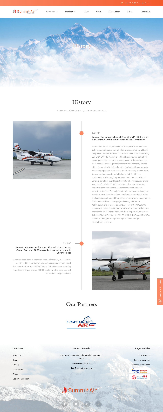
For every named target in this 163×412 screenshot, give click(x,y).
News (98, 12)
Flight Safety (114, 12)
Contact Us (145, 12)
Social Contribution (21, 379)
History (16, 364)
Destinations (71, 12)
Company (52, 12)
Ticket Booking (143, 355)
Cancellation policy (142, 360)
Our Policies (18, 369)
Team (15, 360)
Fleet (86, 12)
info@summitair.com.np (81, 368)
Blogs (15, 374)
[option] (81, 53)
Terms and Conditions (140, 364)
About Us (17, 355)
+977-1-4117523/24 (81, 363)
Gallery (130, 12)
